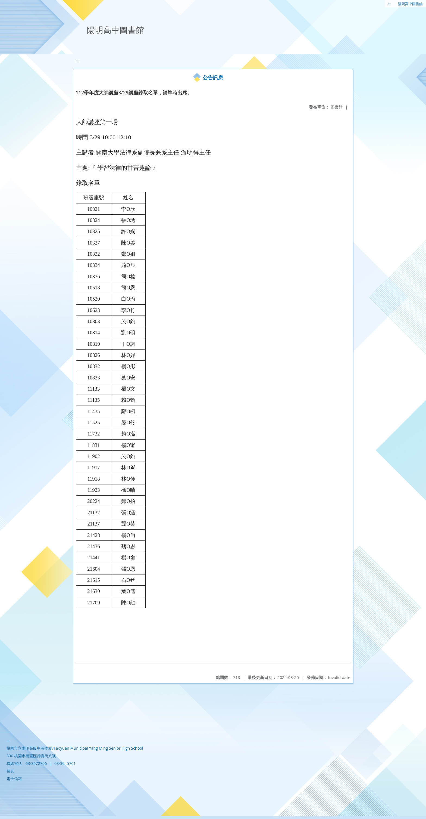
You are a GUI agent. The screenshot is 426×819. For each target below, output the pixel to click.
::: (389, 3)
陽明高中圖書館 (410, 3)
